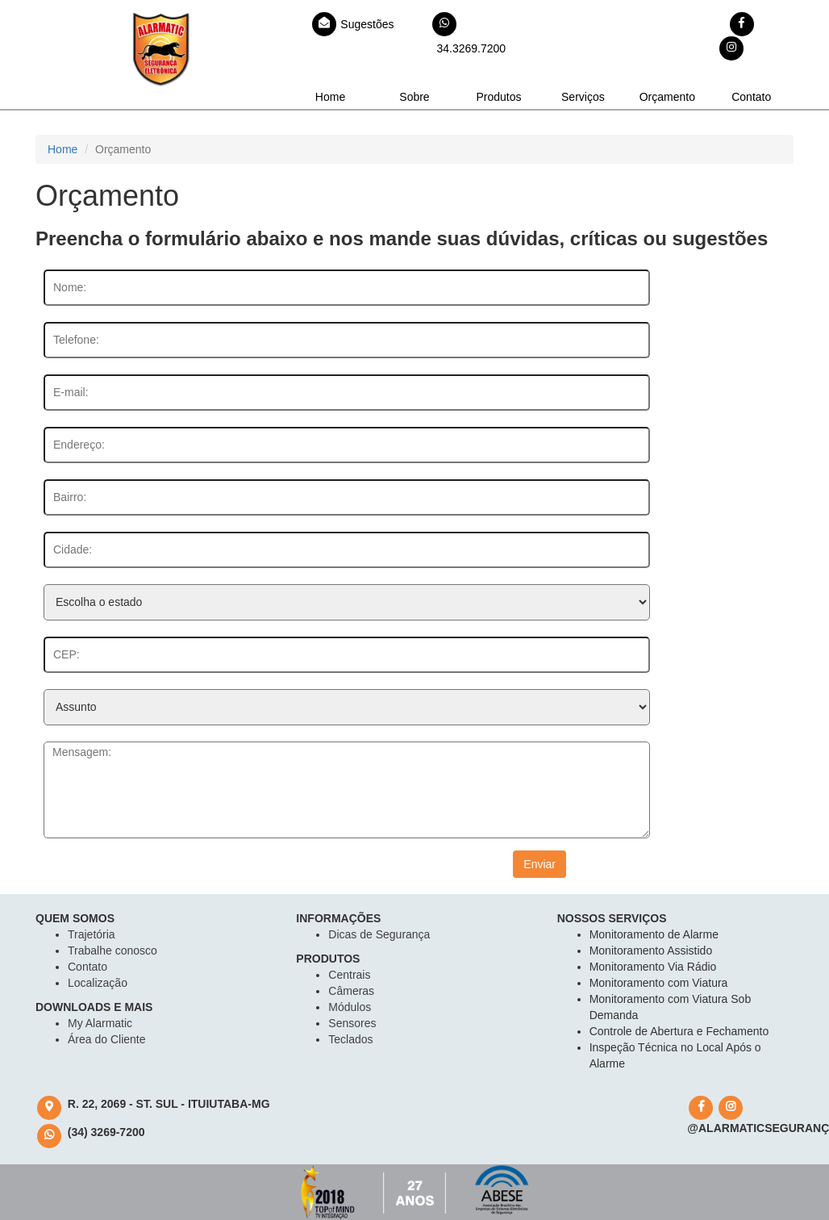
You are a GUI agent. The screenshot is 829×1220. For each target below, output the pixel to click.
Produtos (498, 96)
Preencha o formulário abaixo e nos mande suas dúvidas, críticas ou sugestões (401, 238)
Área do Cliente (107, 1039)
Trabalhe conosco (112, 950)
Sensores (352, 1023)
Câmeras (351, 990)
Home (330, 96)
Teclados (350, 1039)
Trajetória (91, 934)
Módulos (349, 1007)
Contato (751, 96)
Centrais (349, 974)
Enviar (539, 864)
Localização (97, 982)
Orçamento (667, 96)
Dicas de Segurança (379, 934)
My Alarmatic (100, 1023)
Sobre (414, 96)
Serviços (583, 96)
